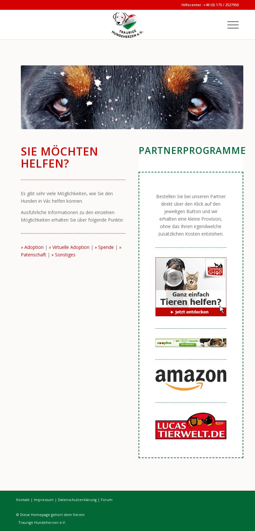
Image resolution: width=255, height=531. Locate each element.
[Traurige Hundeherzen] (127, 24)
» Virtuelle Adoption (69, 247)
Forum (107, 499)
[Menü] (230, 24)
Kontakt (23, 499)
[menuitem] (230, 24)
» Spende (104, 247)
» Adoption (32, 247)
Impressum (44, 499)
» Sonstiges (63, 255)
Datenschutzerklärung (77, 499)
